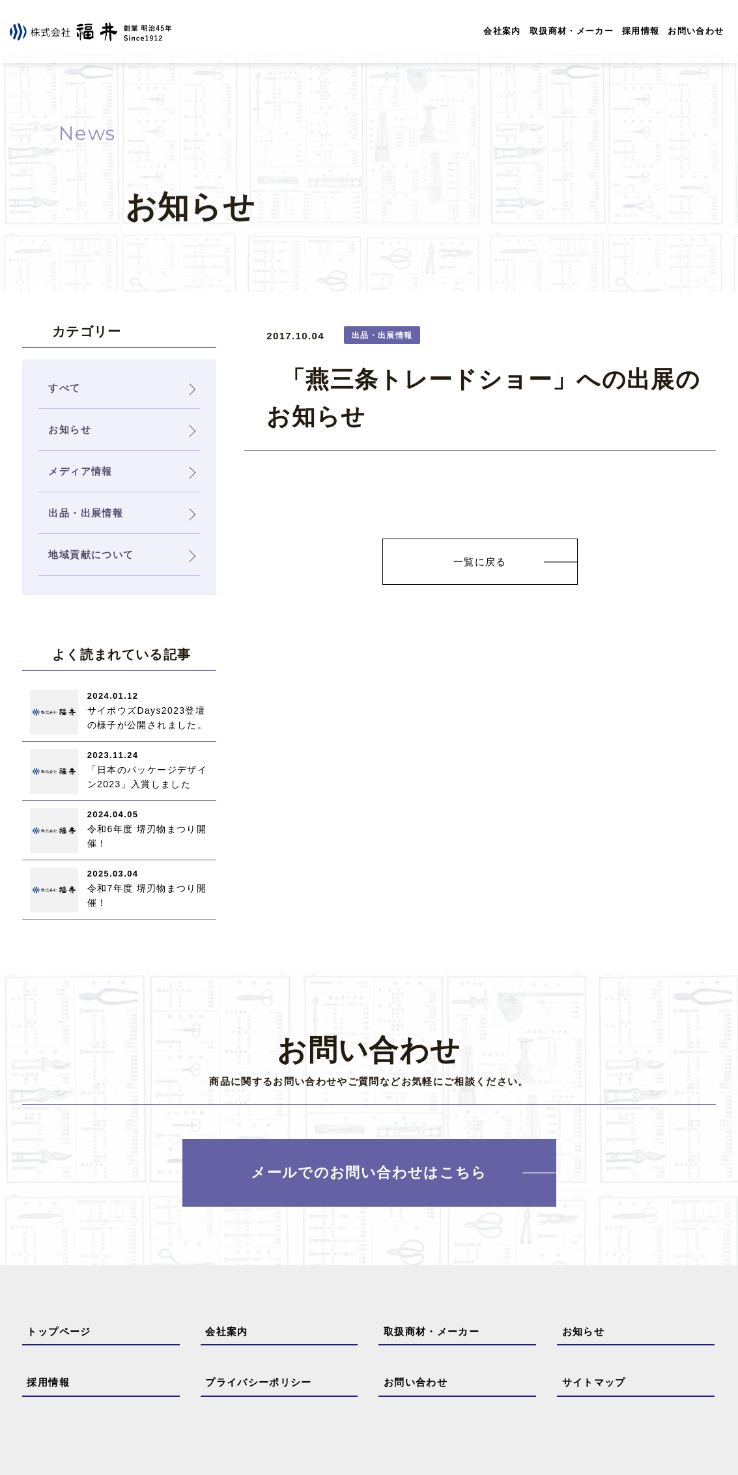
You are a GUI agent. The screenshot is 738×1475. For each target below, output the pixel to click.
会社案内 (501, 31)
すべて (64, 387)
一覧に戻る (480, 561)
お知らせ (583, 1331)
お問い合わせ (696, 31)
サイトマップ (594, 1382)
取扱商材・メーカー (572, 31)
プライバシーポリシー (258, 1382)
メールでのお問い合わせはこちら (369, 1173)
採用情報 (640, 31)
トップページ (59, 1331)
